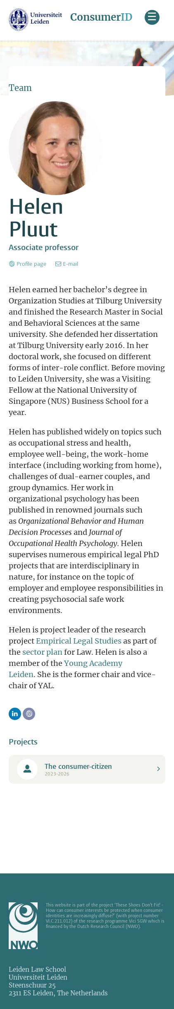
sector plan (42, 652)
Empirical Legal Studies (79, 641)
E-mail (70, 263)
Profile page (31, 263)
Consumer (101, 17)
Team (20, 88)
